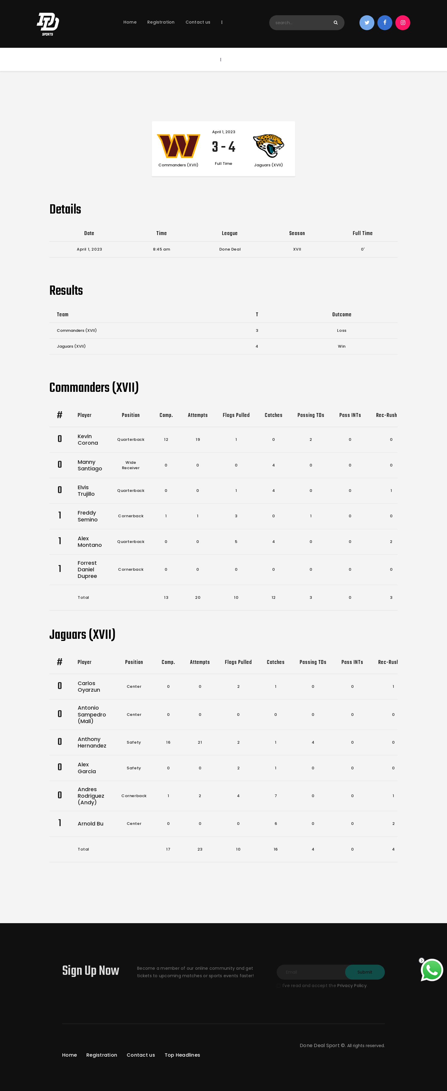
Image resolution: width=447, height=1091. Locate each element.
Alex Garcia (87, 768)
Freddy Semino (88, 516)
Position (131, 415)
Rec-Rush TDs (391, 415)
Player (85, 415)
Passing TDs (311, 415)
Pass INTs (350, 415)
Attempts (198, 415)
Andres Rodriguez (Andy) (91, 795)
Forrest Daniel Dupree (87, 569)
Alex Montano (90, 542)
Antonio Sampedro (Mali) (92, 714)
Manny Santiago (90, 465)
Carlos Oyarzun (89, 686)
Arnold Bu (90, 823)
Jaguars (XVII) (71, 346)
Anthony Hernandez (92, 742)
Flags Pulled (236, 415)
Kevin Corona (88, 439)
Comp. (166, 415)
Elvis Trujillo (86, 491)
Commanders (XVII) (77, 330)
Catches (274, 415)
